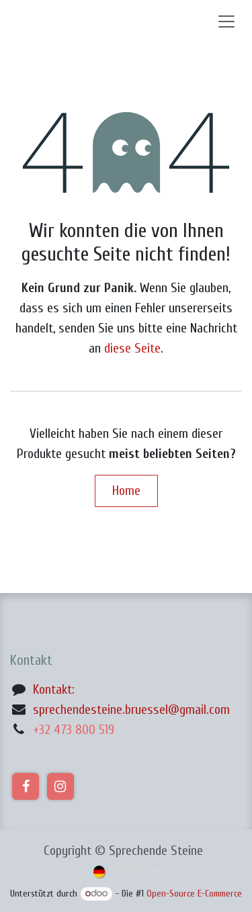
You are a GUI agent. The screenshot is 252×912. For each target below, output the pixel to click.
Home (126, 490)
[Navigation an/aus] (226, 21)
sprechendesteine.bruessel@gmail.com (131, 709)
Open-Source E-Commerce (194, 893)
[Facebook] (25, 786)
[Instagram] (60, 786)
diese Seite (132, 348)
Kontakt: (54, 689)
